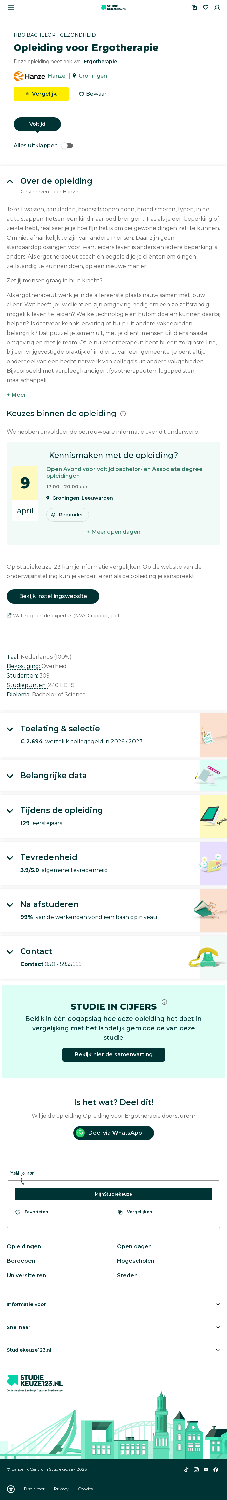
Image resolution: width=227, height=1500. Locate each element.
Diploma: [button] (19, 694)
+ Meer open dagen (113, 531)
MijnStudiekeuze (113, 1194)
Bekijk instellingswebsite (53, 596)
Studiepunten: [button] (27, 685)
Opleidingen (24, 1246)
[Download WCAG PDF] (11, 1489)
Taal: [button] (14, 657)
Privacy (62, 1488)
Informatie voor (26, 1304)
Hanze (56, 76)
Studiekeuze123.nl (29, 1350)
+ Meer (16, 395)
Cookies (85, 1488)
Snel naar (18, 1327)
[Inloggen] (217, 7)
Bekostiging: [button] (24, 666)
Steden (127, 1275)
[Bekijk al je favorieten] (31, 1212)
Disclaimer (35, 1488)
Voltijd (37, 124)
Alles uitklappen (43, 145)
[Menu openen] (11, 7)
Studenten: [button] (23, 675)
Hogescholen (135, 1261)
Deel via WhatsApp (109, 1132)
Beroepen (21, 1261)
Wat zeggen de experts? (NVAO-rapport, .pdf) (64, 616)
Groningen (93, 76)
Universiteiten (26, 1275)
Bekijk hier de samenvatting (114, 1054)
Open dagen (134, 1246)
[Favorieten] (205, 7)
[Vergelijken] (194, 7)
